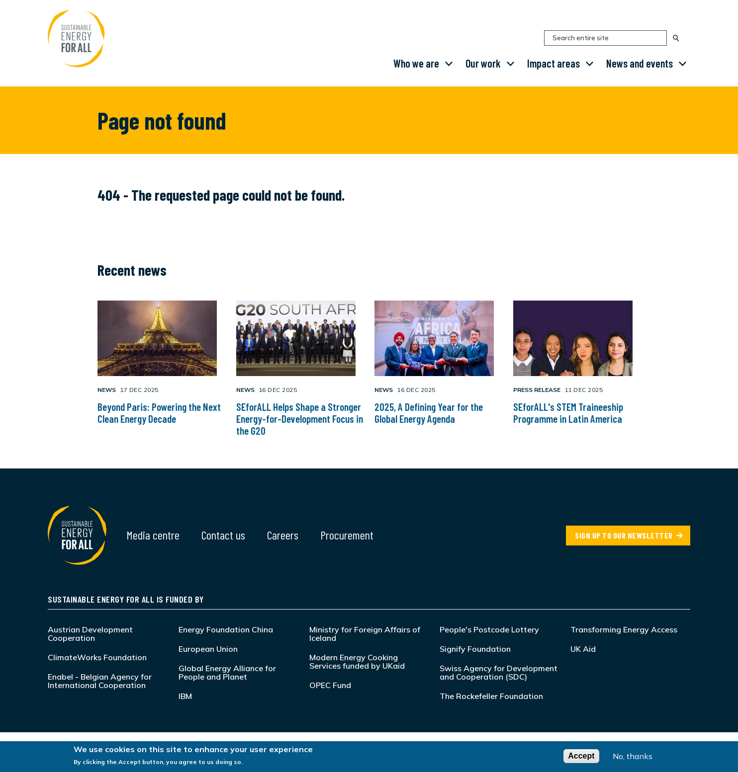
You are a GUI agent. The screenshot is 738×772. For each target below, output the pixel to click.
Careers (282, 535)
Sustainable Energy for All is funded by (126, 599)
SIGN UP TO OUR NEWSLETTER (624, 535)
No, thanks (632, 756)
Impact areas (553, 63)
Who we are (416, 63)
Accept (581, 756)
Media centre (153, 535)
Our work (483, 63)
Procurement (346, 535)
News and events (639, 63)
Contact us (223, 535)
